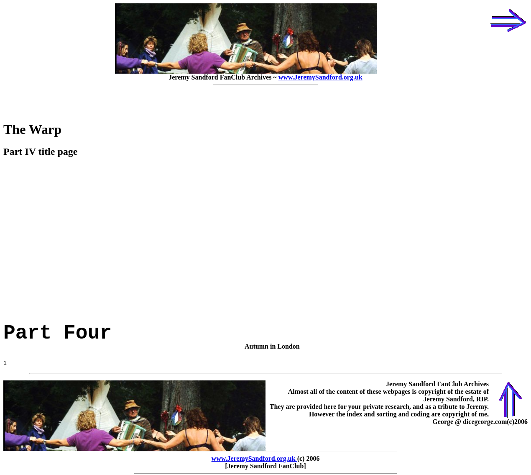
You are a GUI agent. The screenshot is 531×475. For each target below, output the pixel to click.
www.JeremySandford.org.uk (320, 77)
